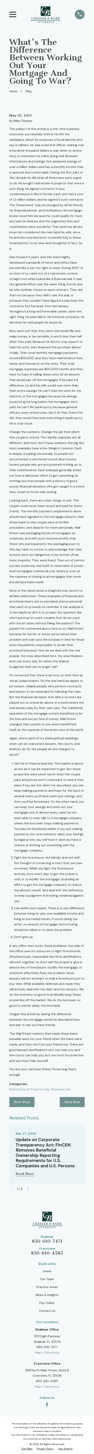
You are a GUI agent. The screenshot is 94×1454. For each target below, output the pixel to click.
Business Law (60, 1089)
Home (47, 1271)
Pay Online (47, 1303)
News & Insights (47, 1295)
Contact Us (47, 1311)
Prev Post (22, 1102)
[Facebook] (47, 1405)
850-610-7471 (47, 1241)
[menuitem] (27, 1449)
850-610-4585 (47, 1253)
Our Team (47, 1279)
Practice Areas (47, 1287)
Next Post (72, 1102)
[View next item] (28, 1189)
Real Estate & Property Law (29, 1089)
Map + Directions (47, 1352)
